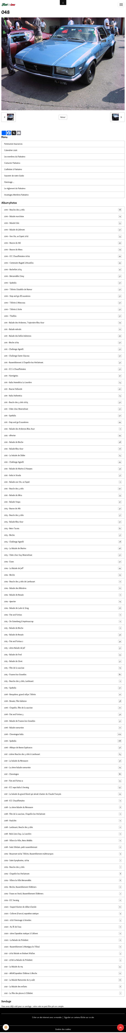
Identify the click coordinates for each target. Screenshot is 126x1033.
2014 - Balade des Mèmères (63, 588)
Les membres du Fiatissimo (14, 156)
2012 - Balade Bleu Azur (63, 448)
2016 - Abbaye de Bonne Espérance (63, 747)
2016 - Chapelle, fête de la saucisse (63, 707)
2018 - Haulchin (63, 820)
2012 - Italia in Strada (63, 475)
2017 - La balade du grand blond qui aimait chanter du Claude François (63, 794)
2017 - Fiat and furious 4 (63, 780)
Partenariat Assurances (13, 144)
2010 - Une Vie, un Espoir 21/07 (63, 236)
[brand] (9, 4)
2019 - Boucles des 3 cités (63, 867)
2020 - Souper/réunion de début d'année (63, 907)
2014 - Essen (63, 561)
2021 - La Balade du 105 (63, 966)
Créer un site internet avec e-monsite (47, 1017)
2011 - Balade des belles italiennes (63, 336)
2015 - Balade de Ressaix (63, 634)
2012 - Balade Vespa (63, 501)
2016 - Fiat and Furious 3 (63, 714)
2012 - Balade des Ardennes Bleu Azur (63, 428)
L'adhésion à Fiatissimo (13, 169)
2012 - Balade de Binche (63, 442)
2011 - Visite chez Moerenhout (63, 409)
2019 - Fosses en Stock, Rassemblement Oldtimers (63, 893)
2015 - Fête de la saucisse (63, 667)
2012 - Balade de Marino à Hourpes (63, 468)
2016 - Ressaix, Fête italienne (63, 701)
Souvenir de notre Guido (14, 176)
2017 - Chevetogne (63, 774)
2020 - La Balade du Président (63, 940)
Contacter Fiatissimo (12, 163)
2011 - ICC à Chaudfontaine (63, 369)
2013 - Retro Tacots (63, 528)
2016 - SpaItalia (63, 741)
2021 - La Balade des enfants (63, 986)
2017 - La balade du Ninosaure (63, 760)
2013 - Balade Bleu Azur (63, 521)
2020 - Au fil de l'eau (63, 926)
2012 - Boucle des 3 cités (63, 488)
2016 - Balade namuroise (63, 727)
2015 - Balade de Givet (63, 661)
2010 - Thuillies (63, 316)
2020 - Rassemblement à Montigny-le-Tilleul (63, 946)
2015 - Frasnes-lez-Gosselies (63, 674)
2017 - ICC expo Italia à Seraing (63, 787)
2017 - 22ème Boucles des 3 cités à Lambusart (63, 754)
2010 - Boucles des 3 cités (63, 209)
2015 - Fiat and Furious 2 (63, 641)
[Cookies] (6, 1027)
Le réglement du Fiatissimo (14, 188)
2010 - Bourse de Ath (63, 243)
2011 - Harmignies (63, 375)
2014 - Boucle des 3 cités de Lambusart (63, 581)
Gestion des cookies (63, 1029)
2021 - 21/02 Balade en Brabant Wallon (63, 953)
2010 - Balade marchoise (63, 216)
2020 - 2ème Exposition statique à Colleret (63, 933)
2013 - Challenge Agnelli (63, 541)
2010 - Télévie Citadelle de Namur (63, 289)
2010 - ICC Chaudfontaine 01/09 (63, 256)
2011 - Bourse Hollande (63, 389)
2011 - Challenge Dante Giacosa (63, 355)
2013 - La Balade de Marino (63, 548)
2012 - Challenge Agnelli (63, 462)
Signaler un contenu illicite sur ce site (79, 1017)
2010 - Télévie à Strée (63, 309)
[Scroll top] (120, 1027)
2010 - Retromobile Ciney (63, 276)
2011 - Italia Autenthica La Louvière (63, 382)
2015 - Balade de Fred (63, 654)
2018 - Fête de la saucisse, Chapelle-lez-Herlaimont (63, 814)
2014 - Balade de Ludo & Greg (63, 608)
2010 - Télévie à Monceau (63, 302)
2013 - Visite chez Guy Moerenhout (63, 555)
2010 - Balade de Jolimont (63, 229)
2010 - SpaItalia (63, 282)
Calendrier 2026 (10, 150)
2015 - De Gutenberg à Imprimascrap (63, 621)
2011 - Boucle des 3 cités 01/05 (63, 402)
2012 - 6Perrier (63, 435)
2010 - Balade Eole (63, 223)
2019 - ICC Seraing (63, 900)
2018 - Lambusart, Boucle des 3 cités (63, 827)
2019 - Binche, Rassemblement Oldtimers (63, 887)
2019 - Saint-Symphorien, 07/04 (63, 860)
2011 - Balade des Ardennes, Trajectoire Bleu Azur (63, 322)
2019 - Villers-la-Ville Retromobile (63, 880)
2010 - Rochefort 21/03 (63, 269)
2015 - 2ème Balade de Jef (63, 648)
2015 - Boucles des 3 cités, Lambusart (63, 681)
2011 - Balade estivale (63, 329)
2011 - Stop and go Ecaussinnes (63, 422)
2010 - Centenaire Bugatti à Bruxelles (63, 262)
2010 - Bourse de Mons (63, 249)
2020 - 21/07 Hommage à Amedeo (63, 920)
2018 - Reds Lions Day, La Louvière (63, 833)
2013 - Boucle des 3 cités (63, 515)
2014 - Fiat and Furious (63, 614)
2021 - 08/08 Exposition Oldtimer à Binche (63, 973)
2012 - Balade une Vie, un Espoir (63, 482)
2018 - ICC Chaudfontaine (63, 800)
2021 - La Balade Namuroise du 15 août (63, 980)
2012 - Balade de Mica (63, 495)
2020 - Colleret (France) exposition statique (63, 913)
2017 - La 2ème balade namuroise (63, 767)
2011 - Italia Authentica (63, 395)
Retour (62, 117)
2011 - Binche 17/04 (63, 342)
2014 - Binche (63, 575)
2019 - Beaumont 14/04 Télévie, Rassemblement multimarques (63, 853)
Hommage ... (9, 182)
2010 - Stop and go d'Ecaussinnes (63, 296)
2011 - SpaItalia (63, 415)
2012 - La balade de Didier (63, 455)
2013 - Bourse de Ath (63, 508)
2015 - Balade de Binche (63, 628)
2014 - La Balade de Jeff (63, 568)
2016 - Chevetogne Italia (63, 734)
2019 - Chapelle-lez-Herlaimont (63, 873)
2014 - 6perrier (63, 601)
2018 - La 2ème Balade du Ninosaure (63, 807)
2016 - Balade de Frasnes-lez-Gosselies (63, 721)
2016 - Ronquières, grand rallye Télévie (63, 694)
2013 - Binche (63, 535)
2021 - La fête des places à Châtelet (63, 993)
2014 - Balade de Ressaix (63, 594)
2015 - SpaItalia (63, 687)
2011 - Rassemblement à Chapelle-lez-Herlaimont (63, 362)
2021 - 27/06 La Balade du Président (63, 960)
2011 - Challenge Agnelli (63, 349)
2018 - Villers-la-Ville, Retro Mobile (63, 840)
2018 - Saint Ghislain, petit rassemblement (63, 847)
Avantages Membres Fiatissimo (16, 195)
